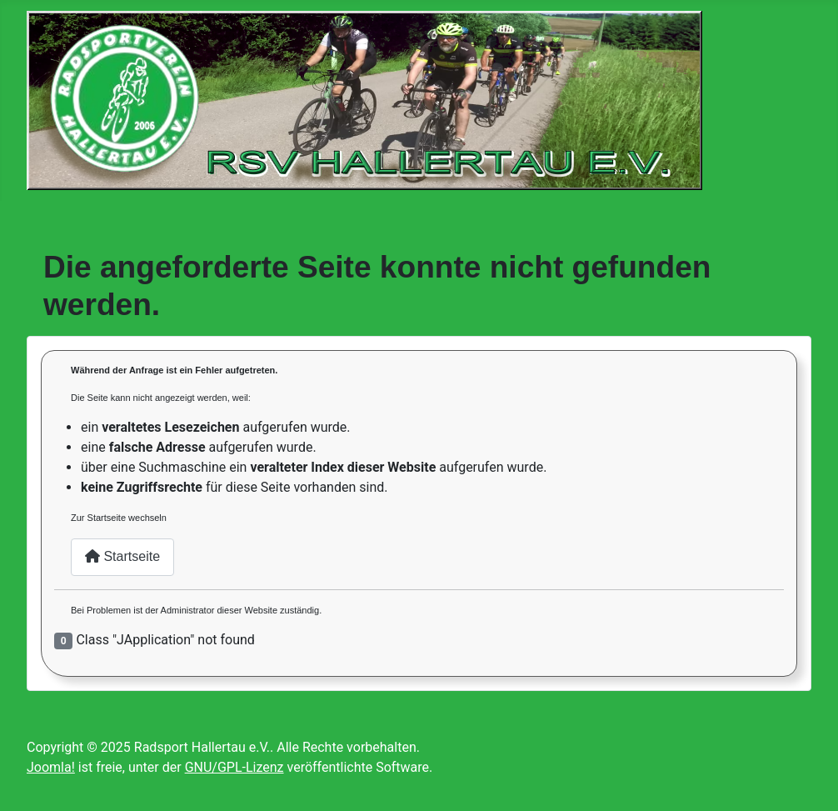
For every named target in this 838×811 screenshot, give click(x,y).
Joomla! (51, 767)
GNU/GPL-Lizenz (234, 767)
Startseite (122, 556)
